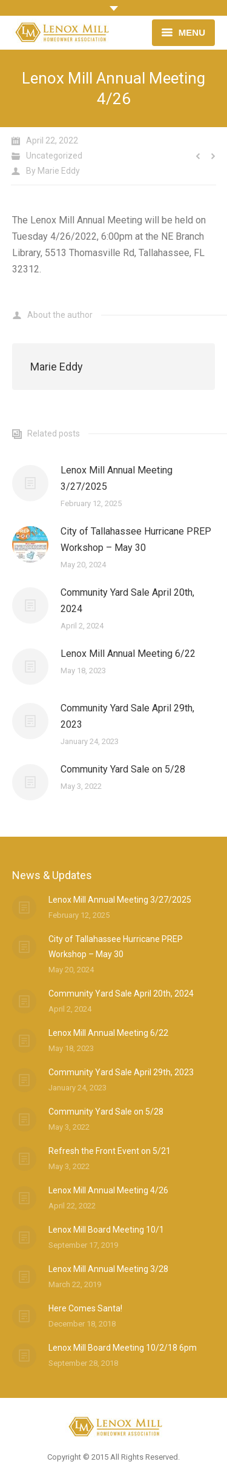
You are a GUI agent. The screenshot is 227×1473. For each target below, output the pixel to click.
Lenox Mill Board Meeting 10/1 (106, 1229)
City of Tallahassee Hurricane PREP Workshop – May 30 (136, 539)
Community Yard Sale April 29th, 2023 (127, 716)
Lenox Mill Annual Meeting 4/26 (108, 1190)
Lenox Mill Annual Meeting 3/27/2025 (117, 478)
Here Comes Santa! (85, 1308)
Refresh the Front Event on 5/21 (109, 1151)
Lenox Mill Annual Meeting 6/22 (128, 653)
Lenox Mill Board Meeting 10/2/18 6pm (122, 1348)
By (53, 171)
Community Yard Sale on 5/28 (123, 769)
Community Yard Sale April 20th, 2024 (127, 601)
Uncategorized (54, 155)
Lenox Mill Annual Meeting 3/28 (108, 1269)
